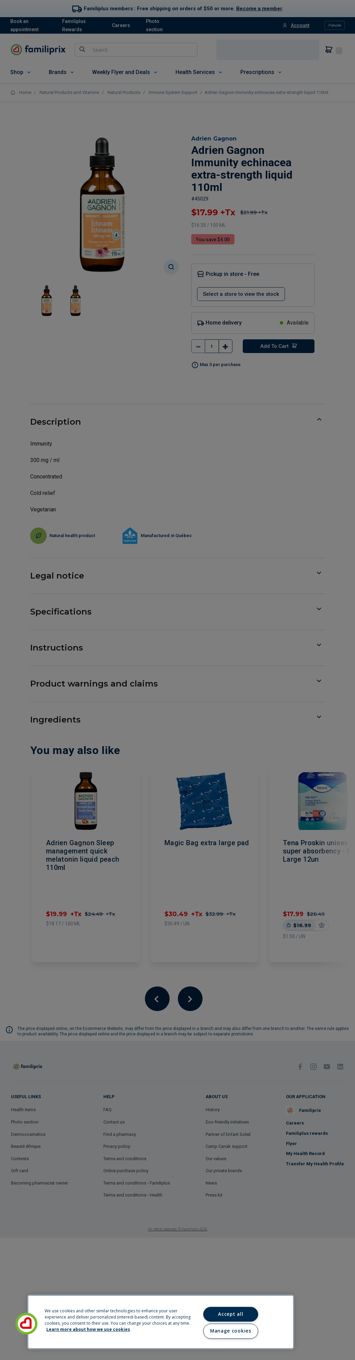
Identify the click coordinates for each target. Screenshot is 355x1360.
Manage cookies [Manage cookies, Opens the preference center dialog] (230, 1331)
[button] (26, 1324)
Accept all (230, 1314)
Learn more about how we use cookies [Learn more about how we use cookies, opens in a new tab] (88, 1329)
